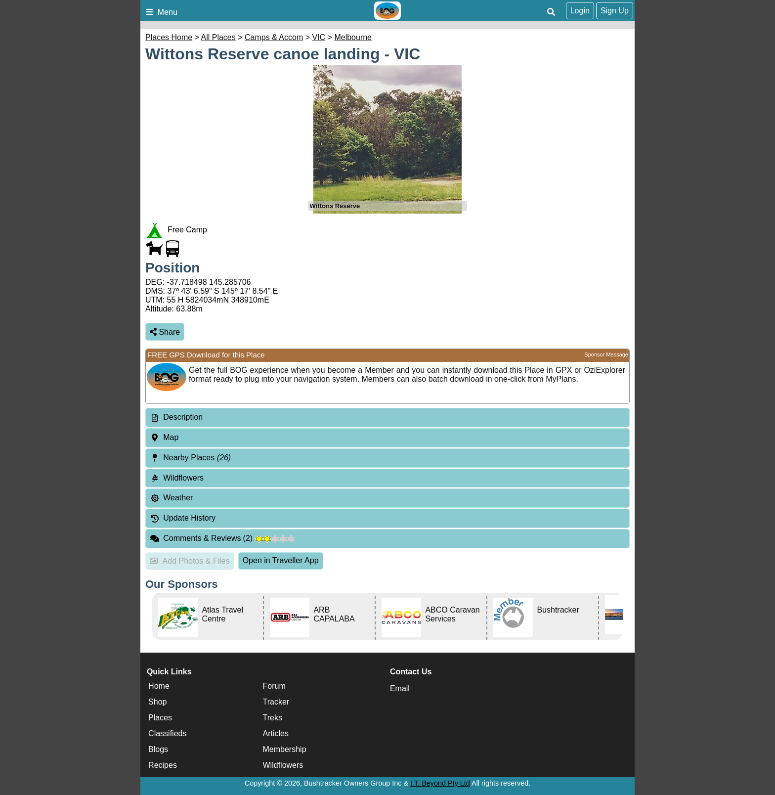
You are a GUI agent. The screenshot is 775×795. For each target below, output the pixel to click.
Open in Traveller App (281, 560)
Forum (274, 686)
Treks (272, 717)
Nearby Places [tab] (190, 457)
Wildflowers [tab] (177, 478)
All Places (218, 37)
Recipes (162, 765)
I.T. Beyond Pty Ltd (440, 783)
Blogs (158, 749)
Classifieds (167, 733)
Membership (284, 749)
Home (159, 686)
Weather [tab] (171, 497)
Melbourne (353, 37)
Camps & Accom (274, 37)
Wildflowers (283, 765)
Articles (276, 733)
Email (400, 688)
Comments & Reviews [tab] (222, 538)
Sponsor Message (606, 354)
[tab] (387, 417)
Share (165, 332)
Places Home (168, 37)
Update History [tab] (182, 518)
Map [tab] (164, 437)
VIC (319, 37)
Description (183, 417)
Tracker (276, 702)
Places (160, 717)
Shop (157, 702)
